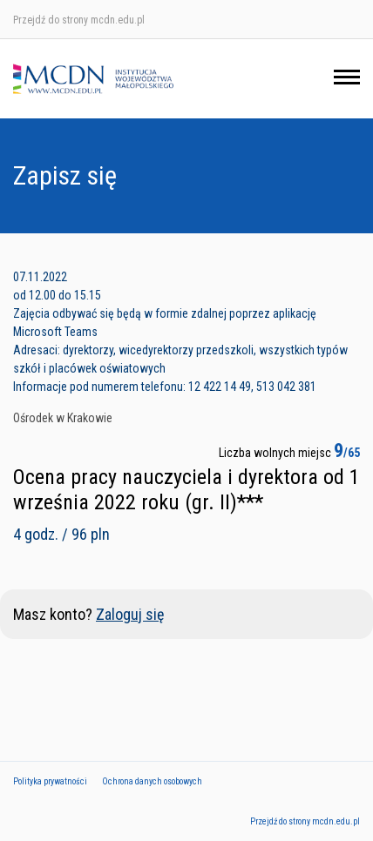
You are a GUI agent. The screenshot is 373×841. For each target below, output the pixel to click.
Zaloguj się (130, 614)
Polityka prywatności (50, 781)
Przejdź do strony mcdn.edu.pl (79, 20)
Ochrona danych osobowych (152, 781)
